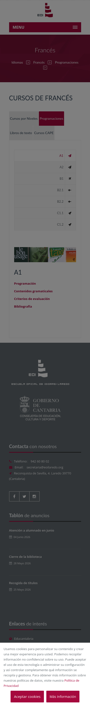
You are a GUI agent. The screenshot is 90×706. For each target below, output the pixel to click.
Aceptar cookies (27, 696)
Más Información (63, 696)
